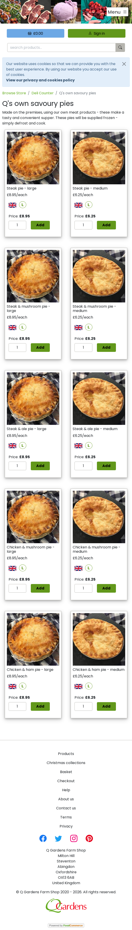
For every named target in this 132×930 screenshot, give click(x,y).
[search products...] (61, 47)
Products (66, 753)
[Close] (124, 64)
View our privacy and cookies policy (40, 80)
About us (66, 799)
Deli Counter (42, 93)
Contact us (66, 808)
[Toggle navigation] (117, 11)
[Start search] (120, 47)
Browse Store (14, 93)
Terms (66, 817)
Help (66, 790)
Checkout (66, 781)
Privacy (66, 826)
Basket (66, 771)
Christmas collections (66, 762)
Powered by (66, 925)
